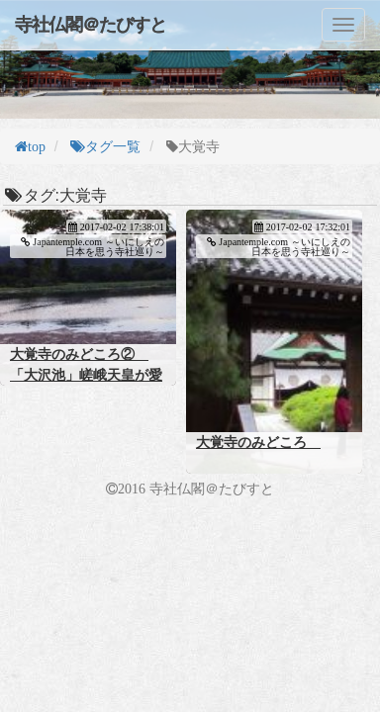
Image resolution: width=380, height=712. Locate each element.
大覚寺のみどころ (258, 442)
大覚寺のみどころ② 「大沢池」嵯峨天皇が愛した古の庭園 (86, 374)
